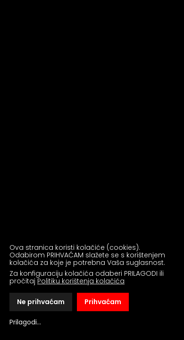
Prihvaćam (102, 301)
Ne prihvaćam (41, 301)
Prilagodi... (25, 322)
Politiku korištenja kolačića (81, 281)
